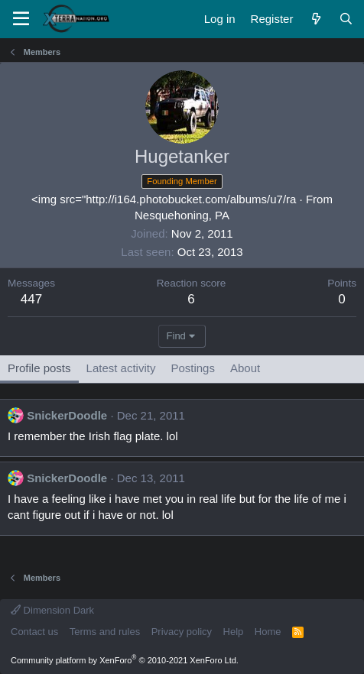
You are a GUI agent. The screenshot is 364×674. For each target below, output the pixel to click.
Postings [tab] (193, 367)
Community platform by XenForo (125, 660)
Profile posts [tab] (39, 367)
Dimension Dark (52, 610)
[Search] (346, 19)
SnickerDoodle (67, 415)
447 (31, 299)
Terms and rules (105, 631)
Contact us (34, 631)
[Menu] (21, 19)
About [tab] (245, 367)
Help (233, 631)
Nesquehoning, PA (182, 215)
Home (268, 631)
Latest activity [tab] (121, 367)
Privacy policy (181, 631)
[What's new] (315, 19)
